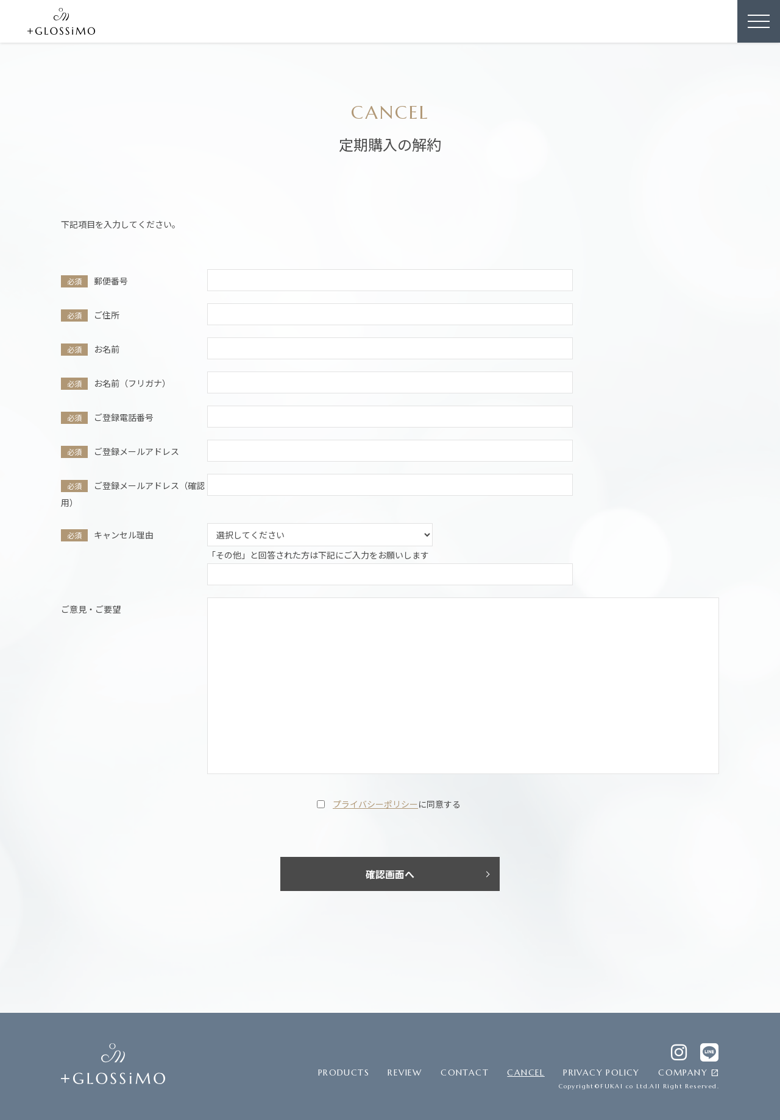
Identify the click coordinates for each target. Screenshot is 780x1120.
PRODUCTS (343, 1072)
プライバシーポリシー (375, 804)
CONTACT (465, 1072)
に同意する (397, 804)
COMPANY (688, 1073)
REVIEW (405, 1072)
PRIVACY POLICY (601, 1072)
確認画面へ (390, 874)
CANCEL (525, 1072)
